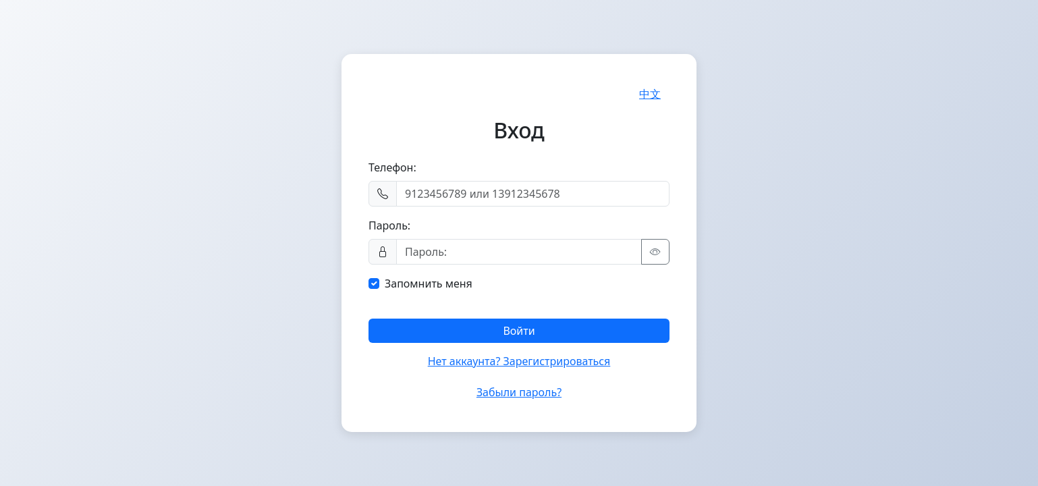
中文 (650, 93)
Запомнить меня (428, 283)
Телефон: (392, 167)
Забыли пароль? (519, 392)
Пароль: (389, 225)
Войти (519, 330)
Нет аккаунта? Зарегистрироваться (519, 361)
